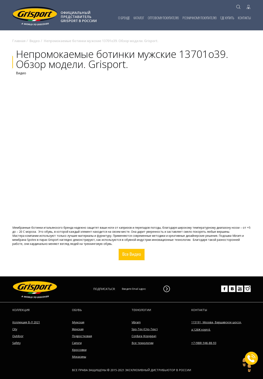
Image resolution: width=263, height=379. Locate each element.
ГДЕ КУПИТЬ (227, 17)
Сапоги (77, 343)
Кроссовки (79, 350)
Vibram (136, 322)
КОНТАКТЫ (244, 17)
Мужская (78, 322)
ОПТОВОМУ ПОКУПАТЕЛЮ (163, 17)
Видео (35, 41)
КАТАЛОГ (139, 17)
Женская (77, 329)
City (14, 329)
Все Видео (131, 254)
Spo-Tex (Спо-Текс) (145, 329)
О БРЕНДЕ (124, 17)
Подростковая (82, 336)
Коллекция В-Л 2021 (26, 322)
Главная (18, 41)
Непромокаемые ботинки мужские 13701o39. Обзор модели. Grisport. (101, 41)
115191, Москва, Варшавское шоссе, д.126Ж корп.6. (216, 325)
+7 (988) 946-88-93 (203, 343)
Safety (16, 343)
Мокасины (79, 357)
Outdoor (17, 336)
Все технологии (142, 343)
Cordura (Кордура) (144, 336)
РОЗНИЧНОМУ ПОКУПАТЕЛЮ (200, 17)
